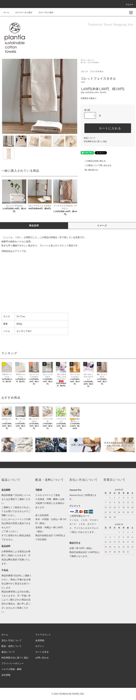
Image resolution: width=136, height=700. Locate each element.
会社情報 (5, 675)
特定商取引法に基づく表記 (95, 141)
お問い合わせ (42, 658)
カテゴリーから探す (21, 12)
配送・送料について (11, 646)
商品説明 (34, 225)
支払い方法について (11, 640)
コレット (91, 60)
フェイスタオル (93, 62)
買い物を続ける (89, 170)
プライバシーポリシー (12, 663)
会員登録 (39, 640)
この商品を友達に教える (93, 161)
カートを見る (42, 652)
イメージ (102, 225)
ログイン (39, 646)
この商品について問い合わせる (96, 165)
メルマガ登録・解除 (11, 669)
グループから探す (44, 12)
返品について (89, 138)
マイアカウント (43, 635)
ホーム (6, 12)
